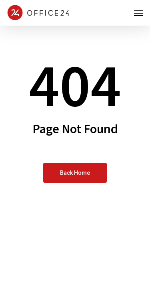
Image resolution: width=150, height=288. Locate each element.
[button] (138, 13)
